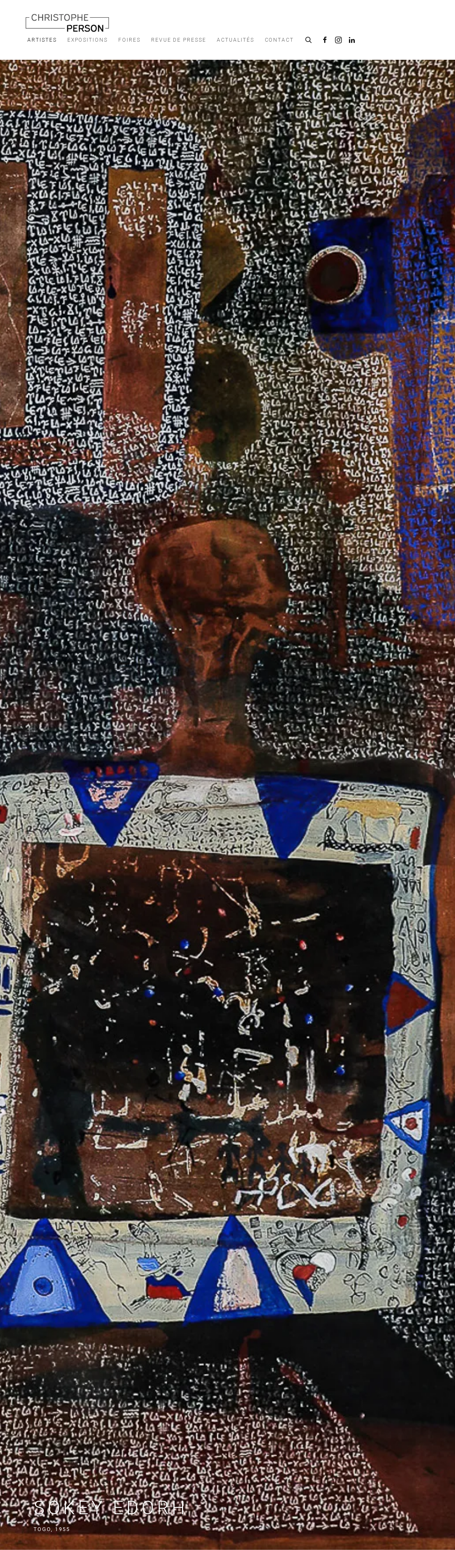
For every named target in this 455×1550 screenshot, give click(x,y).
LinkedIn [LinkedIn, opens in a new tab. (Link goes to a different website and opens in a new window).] (352, 40)
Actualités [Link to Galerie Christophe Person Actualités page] (235, 40)
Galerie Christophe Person (67, 22)
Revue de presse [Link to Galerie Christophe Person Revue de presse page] (178, 40)
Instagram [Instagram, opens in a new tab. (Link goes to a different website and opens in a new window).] (338, 40)
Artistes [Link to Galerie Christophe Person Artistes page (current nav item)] (42, 40)
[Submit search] (309, 38)
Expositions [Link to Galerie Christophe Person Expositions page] (87, 40)
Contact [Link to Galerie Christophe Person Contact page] (279, 40)
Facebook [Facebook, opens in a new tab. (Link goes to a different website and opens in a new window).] (325, 40)
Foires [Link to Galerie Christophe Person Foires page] (129, 40)
